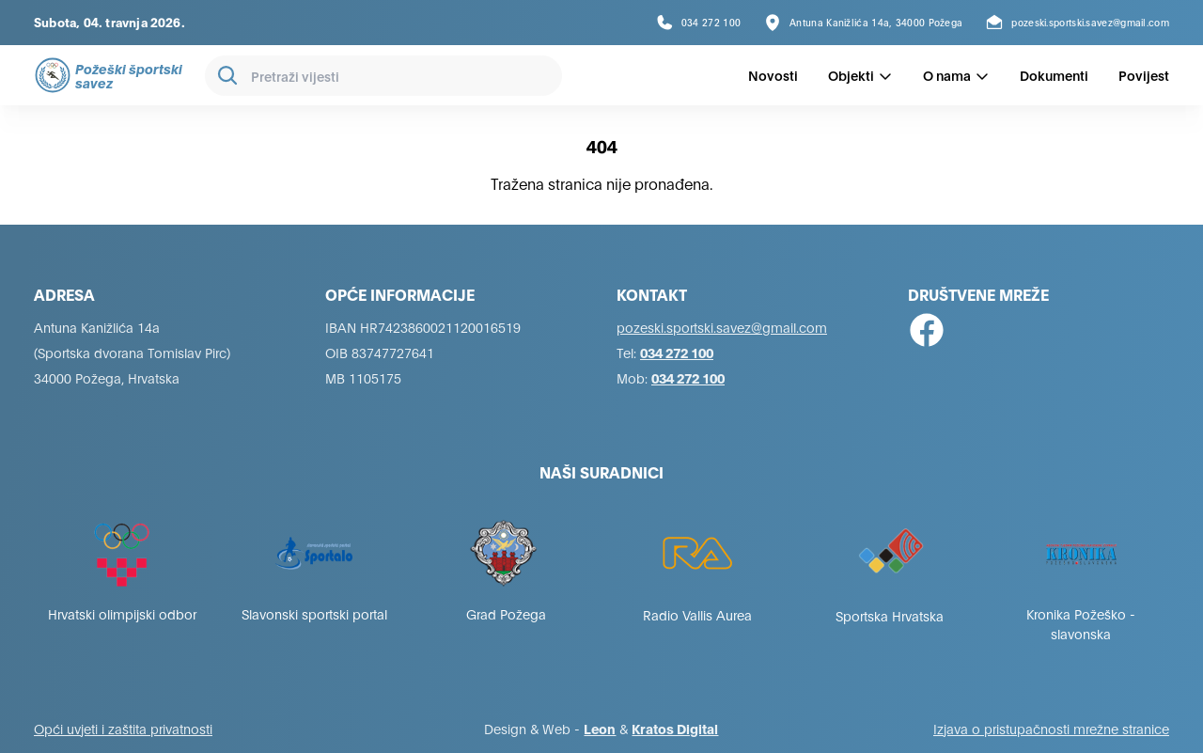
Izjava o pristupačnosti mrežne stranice (1051, 728)
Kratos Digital (675, 728)
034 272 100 (676, 352)
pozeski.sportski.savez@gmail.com (722, 327)
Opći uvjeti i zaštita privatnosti (123, 728)
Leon (600, 728)
